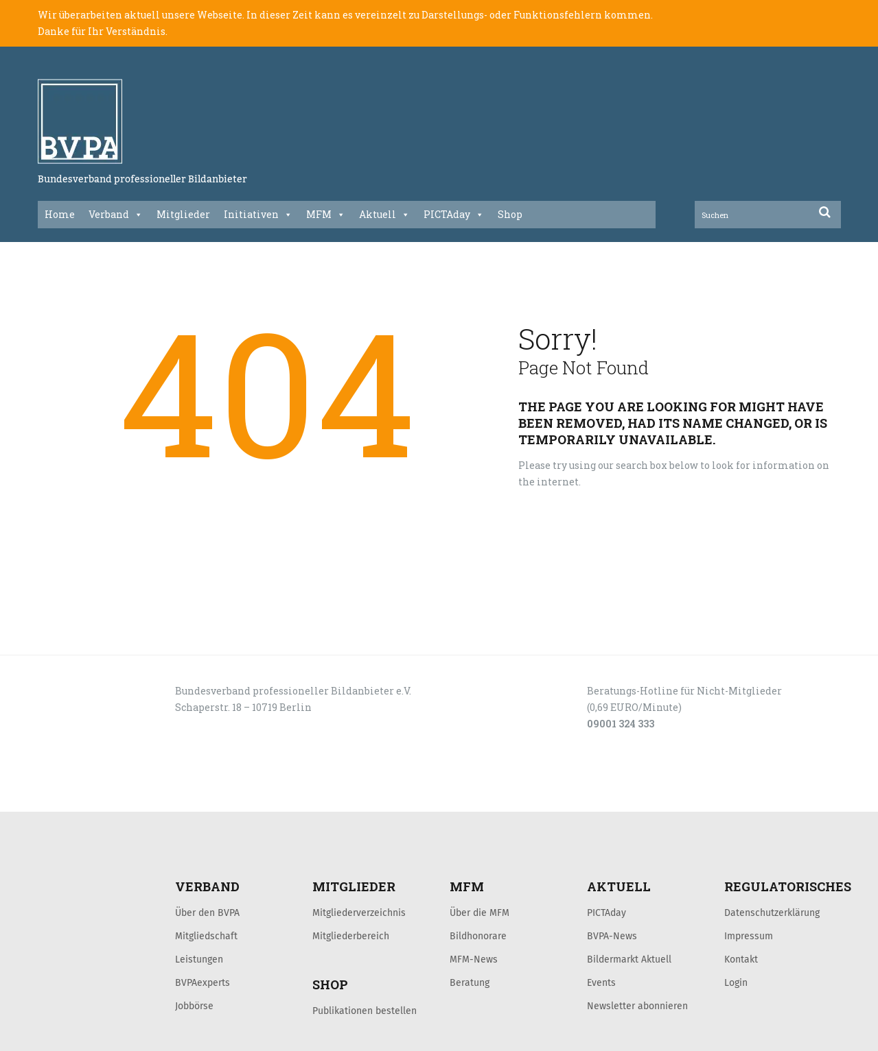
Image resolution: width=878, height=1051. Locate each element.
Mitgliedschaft (206, 936)
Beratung (469, 982)
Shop (510, 214)
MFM (325, 214)
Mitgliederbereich (350, 936)
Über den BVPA (207, 912)
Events (601, 982)
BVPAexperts (202, 982)
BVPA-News (612, 936)
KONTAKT (135, 797)
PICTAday (454, 214)
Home (60, 214)
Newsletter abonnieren (637, 1006)
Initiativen (258, 214)
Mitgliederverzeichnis (359, 912)
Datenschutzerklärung (772, 912)
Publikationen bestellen (364, 1010)
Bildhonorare (478, 936)
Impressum (748, 936)
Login (736, 982)
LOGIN (90, 797)
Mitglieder (183, 214)
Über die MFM (479, 912)
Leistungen (199, 959)
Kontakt (741, 959)
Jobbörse (194, 1006)
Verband (116, 214)
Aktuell (384, 214)
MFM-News (474, 959)
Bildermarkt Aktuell (629, 959)
